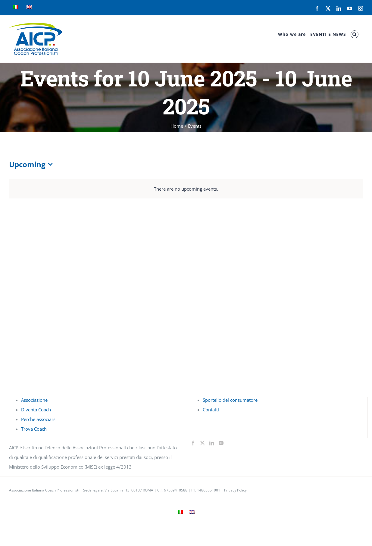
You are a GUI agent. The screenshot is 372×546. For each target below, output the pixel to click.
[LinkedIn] (211, 443)
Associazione (34, 400)
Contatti (211, 410)
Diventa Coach (36, 410)
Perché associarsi (39, 419)
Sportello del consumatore (230, 400)
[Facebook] (193, 443)
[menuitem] (15, 7)
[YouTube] (221, 443)
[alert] (186, 188)
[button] (354, 34)
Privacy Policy (235, 490)
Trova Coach (34, 429)
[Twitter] (202, 443)
